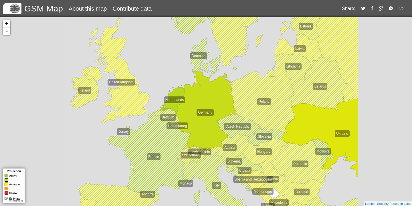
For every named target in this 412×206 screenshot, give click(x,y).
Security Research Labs (394, 203)
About (88, 8)
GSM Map (43, 8)
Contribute (132, 8)
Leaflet (370, 203)
